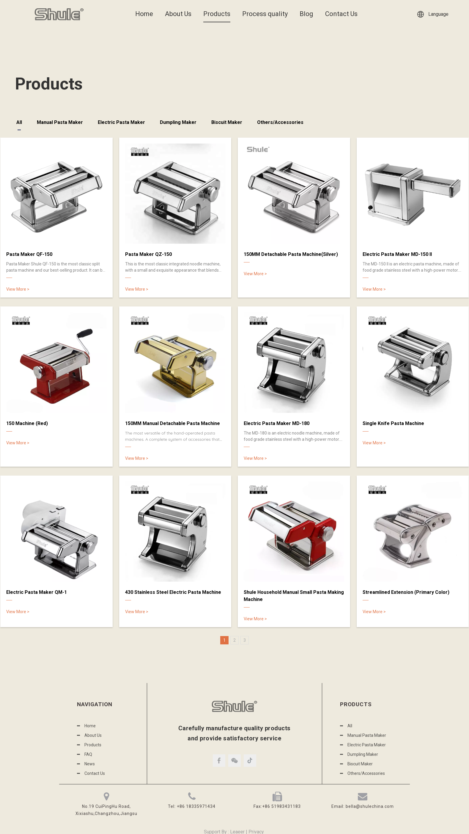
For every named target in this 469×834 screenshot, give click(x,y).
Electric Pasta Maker (121, 122)
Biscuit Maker (226, 122)
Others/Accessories (280, 122)
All (19, 122)
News (89, 763)
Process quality (265, 14)
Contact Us (341, 14)
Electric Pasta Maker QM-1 (36, 592)
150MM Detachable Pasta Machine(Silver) (291, 254)
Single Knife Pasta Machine (393, 423)
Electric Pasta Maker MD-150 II (397, 254)
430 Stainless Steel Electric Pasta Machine (173, 592)
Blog (306, 14)
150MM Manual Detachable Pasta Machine (172, 423)
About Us (178, 14)
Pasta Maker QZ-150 (148, 254)
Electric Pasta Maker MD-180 (276, 423)
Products (216, 14)
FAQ (88, 754)
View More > (17, 289)
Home (144, 14)
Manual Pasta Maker (60, 122)
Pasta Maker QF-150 (29, 254)
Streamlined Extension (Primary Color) (406, 592)
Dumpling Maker (178, 122)
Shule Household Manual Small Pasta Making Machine (294, 595)
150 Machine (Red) (27, 423)
